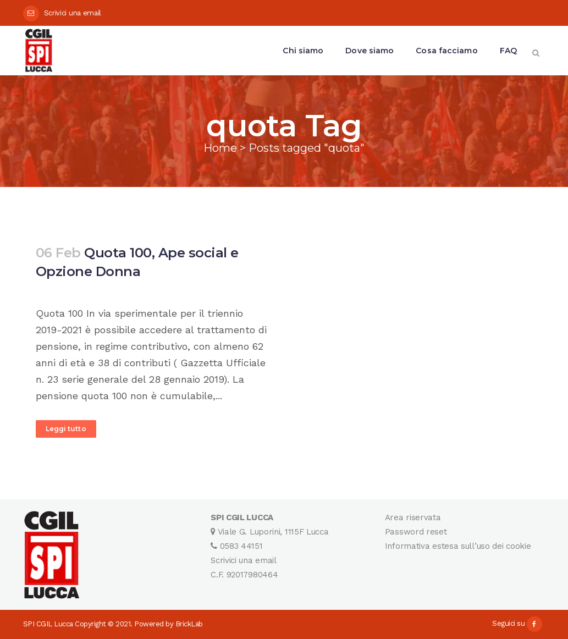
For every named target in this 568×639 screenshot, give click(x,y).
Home (220, 148)
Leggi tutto (66, 429)
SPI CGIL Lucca (48, 624)
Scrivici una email (73, 13)
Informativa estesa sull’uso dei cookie (458, 546)
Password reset (416, 532)
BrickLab (189, 624)
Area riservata (413, 517)
